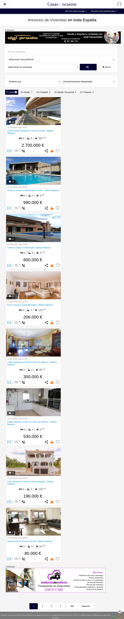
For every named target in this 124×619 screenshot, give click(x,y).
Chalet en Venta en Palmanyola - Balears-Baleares (29, 248)
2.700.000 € (33, 145)
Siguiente (86, 606)
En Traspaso (87, 92)
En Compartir (44, 92)
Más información (119, 616)
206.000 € (32, 317)
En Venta (11, 92)
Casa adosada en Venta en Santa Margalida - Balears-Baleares (30, 483)
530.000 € (32, 436)
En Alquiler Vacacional (66, 92)
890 (72, 606)
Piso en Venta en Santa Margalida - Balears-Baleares (30, 305)
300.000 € (32, 376)
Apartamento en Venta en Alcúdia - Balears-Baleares (30, 541)
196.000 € (32, 496)
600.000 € (32, 259)
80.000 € (33, 553)
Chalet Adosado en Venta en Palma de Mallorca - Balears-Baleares (32, 363)
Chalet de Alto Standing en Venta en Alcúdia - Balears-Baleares (30, 132)
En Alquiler (27, 92)
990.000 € (32, 202)
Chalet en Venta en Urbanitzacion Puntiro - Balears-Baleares (33, 190)
